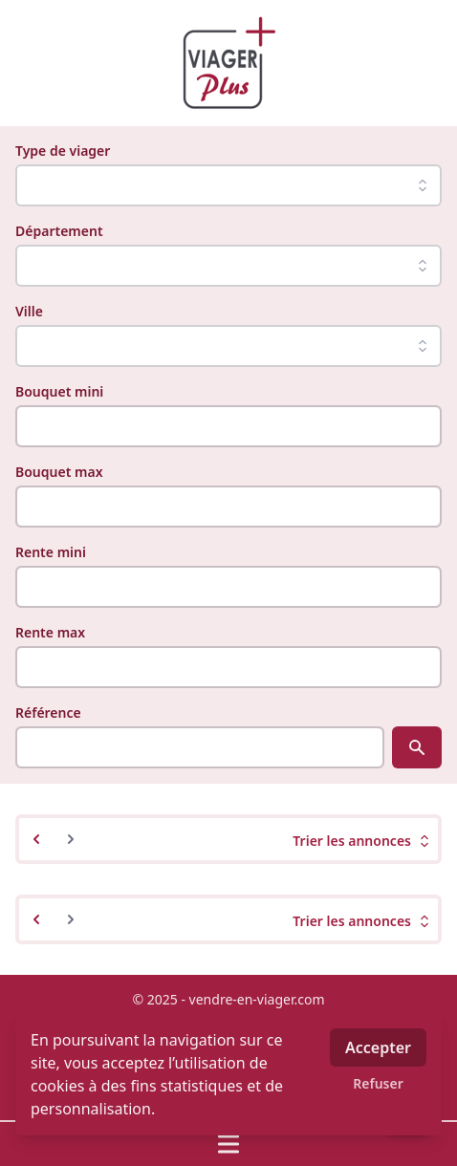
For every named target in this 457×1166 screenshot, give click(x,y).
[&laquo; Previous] (36, 839)
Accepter (378, 1047)
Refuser (378, 1083)
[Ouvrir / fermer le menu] (228, 1144)
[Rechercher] (417, 747)
